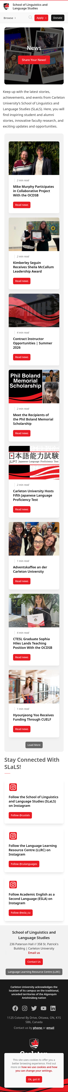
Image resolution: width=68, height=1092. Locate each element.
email (50, 1028)
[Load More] (34, 745)
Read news (22, 205)
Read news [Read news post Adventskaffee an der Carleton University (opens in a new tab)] (22, 581)
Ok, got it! (34, 1079)
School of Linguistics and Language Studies (30, 6)
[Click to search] (30, 18)
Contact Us (34, 961)
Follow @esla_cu (20, 912)
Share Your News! (34, 60)
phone (38, 1028)
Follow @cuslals (20, 815)
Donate (57, 17)
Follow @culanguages (24, 864)
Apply (40, 17)
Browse (8, 18)
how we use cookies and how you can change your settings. (36, 1068)
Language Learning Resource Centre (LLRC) (34, 971)
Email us (34, 953)
